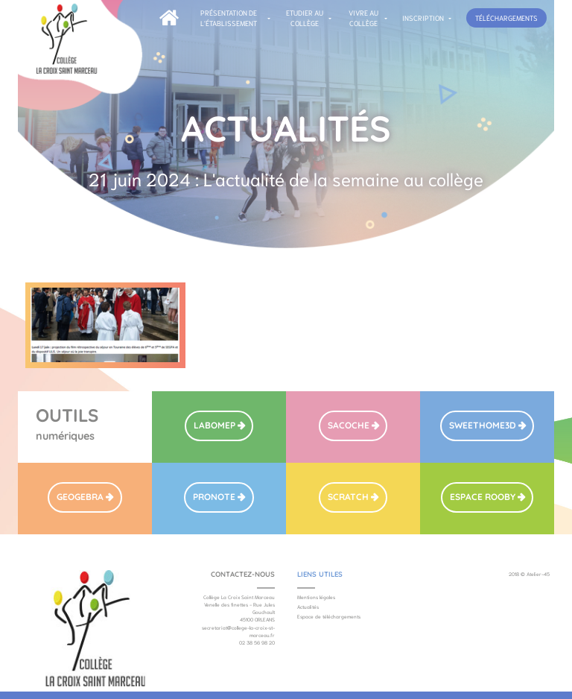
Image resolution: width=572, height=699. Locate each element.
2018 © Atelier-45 (529, 574)
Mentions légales (316, 597)
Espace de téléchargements (328, 616)
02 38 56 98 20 (257, 642)
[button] (232, 18)
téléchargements (506, 17)
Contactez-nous (243, 573)
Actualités (308, 607)
